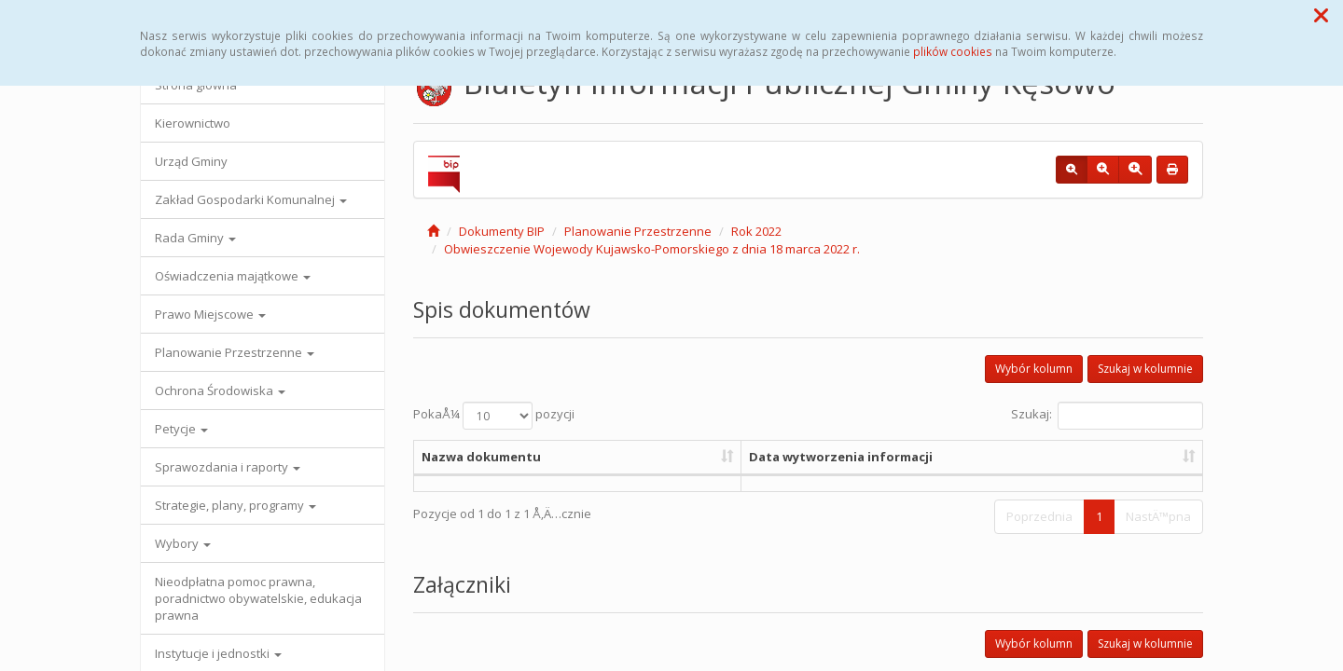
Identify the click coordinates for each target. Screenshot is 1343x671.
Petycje (181, 428)
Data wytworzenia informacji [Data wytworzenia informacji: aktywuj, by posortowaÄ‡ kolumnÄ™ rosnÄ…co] (841, 456)
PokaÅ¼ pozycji (494, 416)
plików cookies (952, 51)
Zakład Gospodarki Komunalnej (251, 199)
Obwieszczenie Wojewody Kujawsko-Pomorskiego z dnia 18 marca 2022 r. (652, 248)
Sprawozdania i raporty (227, 467)
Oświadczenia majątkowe (233, 275)
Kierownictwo (192, 123)
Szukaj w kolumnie (1145, 369)
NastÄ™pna (1158, 516)
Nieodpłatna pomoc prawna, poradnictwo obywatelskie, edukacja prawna (258, 598)
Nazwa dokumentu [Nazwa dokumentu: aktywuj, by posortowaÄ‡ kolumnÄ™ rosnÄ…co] (481, 456)
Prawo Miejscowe (210, 314)
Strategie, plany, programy (235, 505)
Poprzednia (1039, 516)
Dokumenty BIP (502, 231)
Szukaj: (1107, 416)
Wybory (183, 543)
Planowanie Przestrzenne (234, 352)
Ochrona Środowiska (220, 390)
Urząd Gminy (191, 161)
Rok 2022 (756, 231)
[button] (1321, 15)
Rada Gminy (195, 237)
